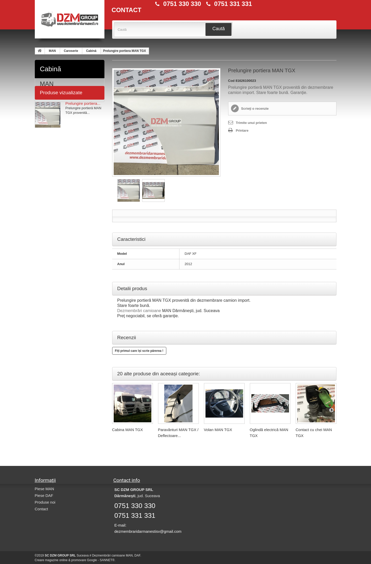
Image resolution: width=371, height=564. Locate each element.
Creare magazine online (51, 560)
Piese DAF (44, 495)
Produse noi (45, 502)
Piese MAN (44, 489)
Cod (231, 81)
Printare (242, 130)
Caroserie (71, 51)
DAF (46, 95)
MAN (52, 51)
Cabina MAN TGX (127, 429)
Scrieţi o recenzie (254, 108)
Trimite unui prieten (251, 123)
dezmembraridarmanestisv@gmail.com (148, 531)
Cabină (91, 51)
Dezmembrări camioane (139, 310)
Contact (41, 509)
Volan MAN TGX (218, 429)
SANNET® (107, 560)
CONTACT (127, 10)
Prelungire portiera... (83, 127)
